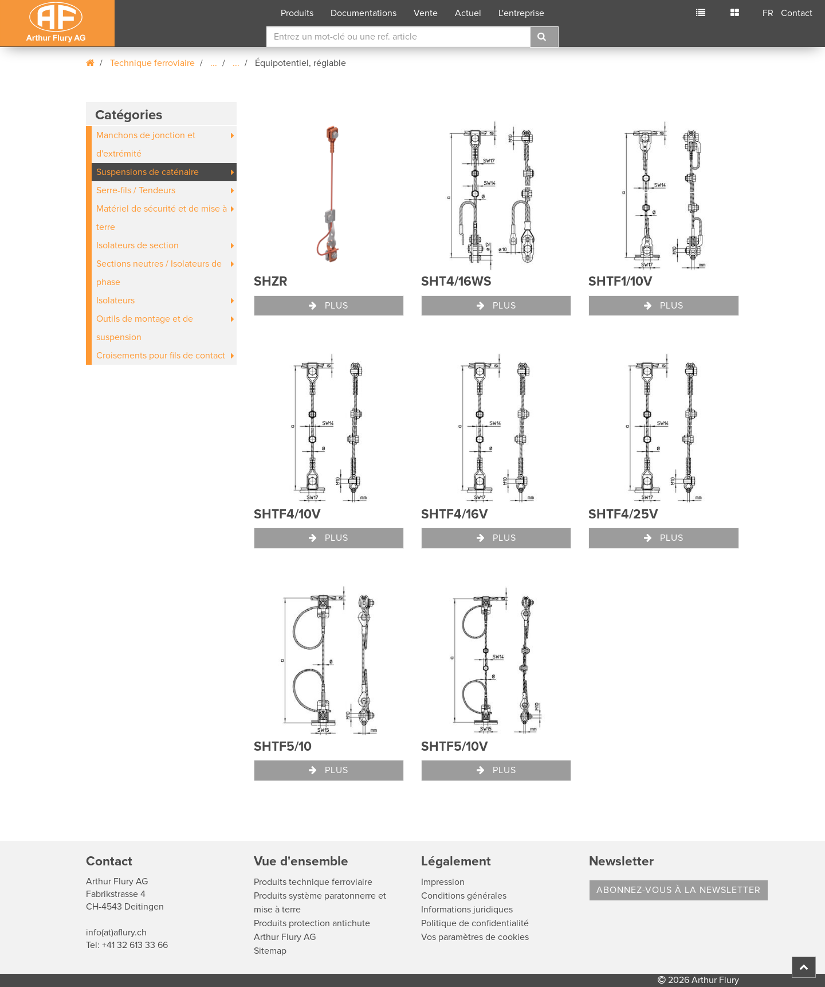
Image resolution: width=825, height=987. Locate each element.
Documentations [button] (363, 13)
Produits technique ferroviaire (313, 882)
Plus (328, 305)
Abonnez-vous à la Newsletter (678, 890)
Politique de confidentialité (475, 923)
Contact (796, 13)
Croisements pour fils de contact (160, 355)
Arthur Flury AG (285, 937)
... (213, 63)
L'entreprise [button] (521, 13)
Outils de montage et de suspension (144, 328)
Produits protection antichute (312, 923)
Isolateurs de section (137, 245)
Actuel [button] (468, 13)
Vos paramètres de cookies (475, 937)
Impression (443, 882)
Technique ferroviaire (152, 63)
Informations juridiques (467, 909)
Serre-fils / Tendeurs (135, 190)
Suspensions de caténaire (147, 172)
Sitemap (270, 951)
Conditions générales (463, 896)
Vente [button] (426, 13)
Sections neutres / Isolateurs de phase (159, 273)
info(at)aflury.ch (116, 932)
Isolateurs (115, 300)
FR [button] (768, 13)
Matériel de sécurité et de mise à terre (161, 218)
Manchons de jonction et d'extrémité (145, 144)
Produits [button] (297, 13)
